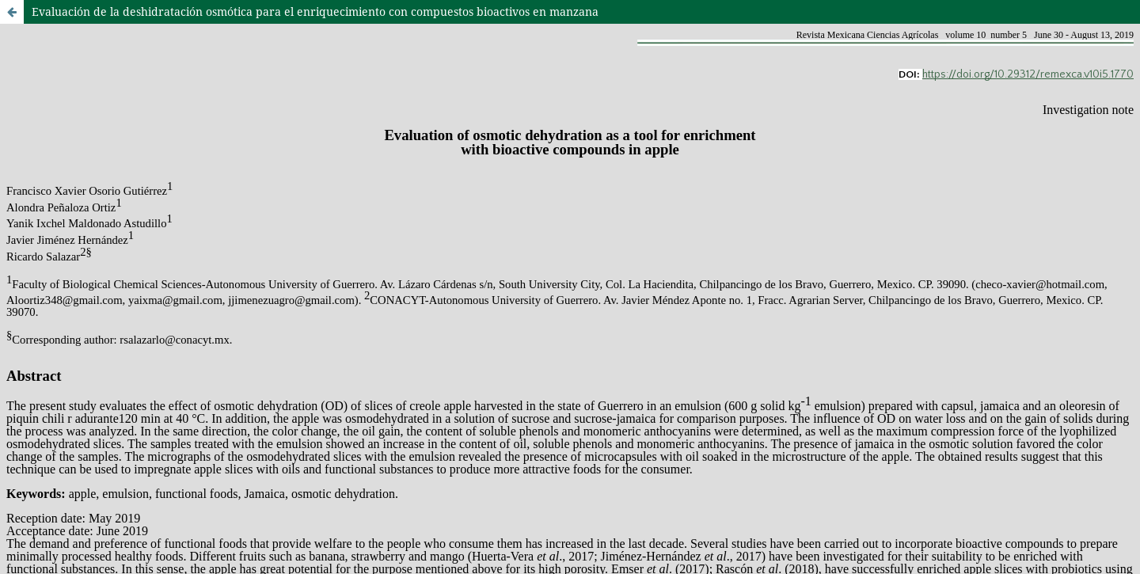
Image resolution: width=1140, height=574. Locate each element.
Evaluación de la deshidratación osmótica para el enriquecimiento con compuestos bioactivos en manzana (315, 11)
